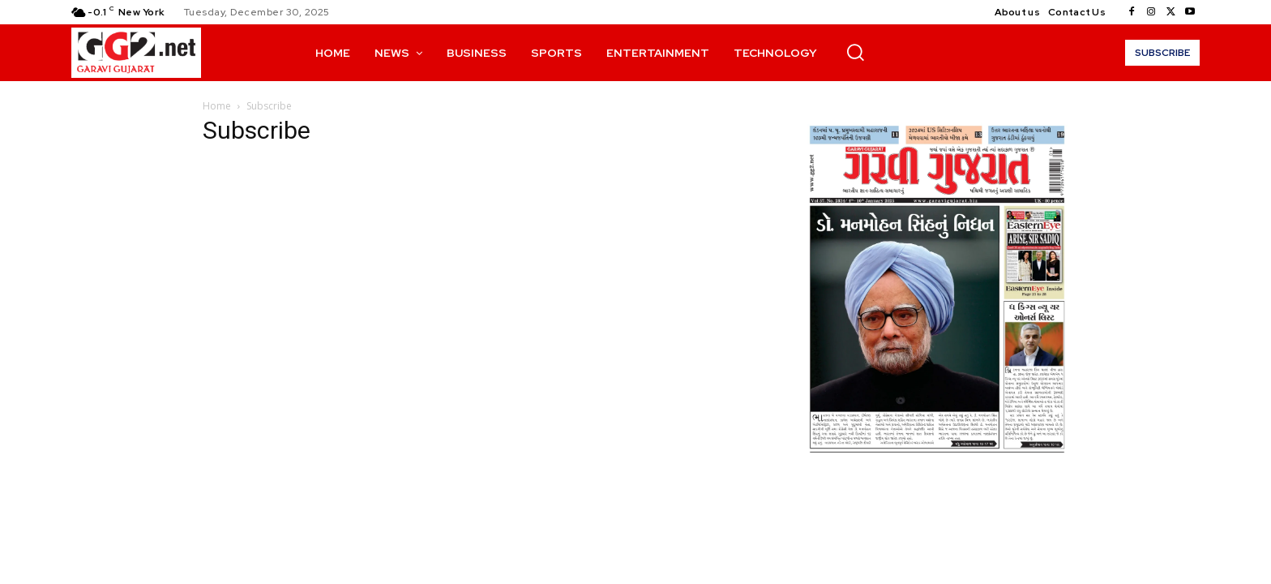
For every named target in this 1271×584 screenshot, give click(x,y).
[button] (855, 52)
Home (217, 106)
